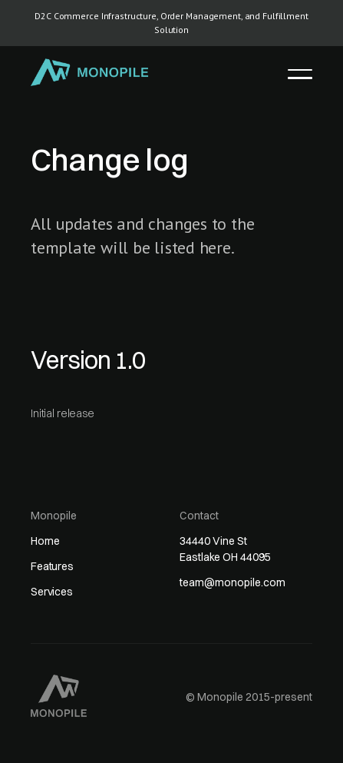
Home (45, 541)
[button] (300, 73)
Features (52, 566)
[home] (90, 72)
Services (52, 592)
